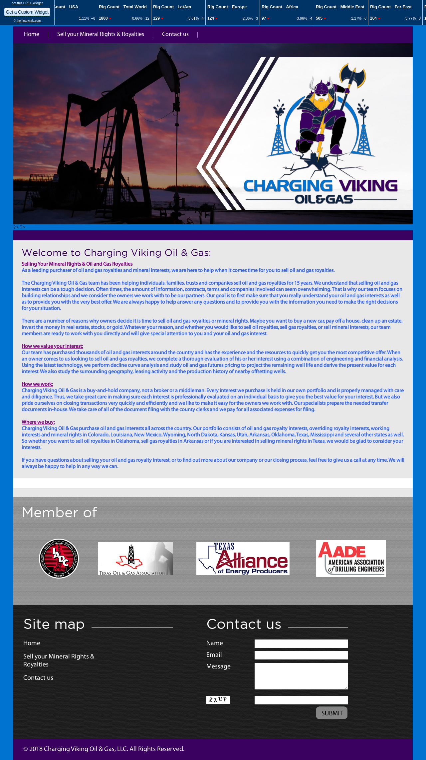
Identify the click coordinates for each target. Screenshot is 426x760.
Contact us (175, 34)
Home (31, 34)
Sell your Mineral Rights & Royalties (100, 34)
